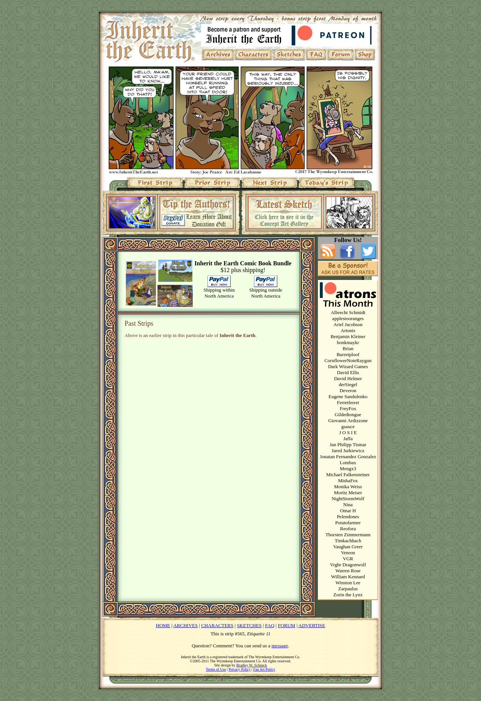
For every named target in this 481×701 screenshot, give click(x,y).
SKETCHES (249, 625)
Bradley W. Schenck (251, 665)
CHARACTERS (217, 625)
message (280, 645)
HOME (163, 625)
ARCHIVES (185, 625)
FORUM (286, 625)
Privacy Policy (239, 669)
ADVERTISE (311, 625)
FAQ (269, 625)
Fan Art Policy (264, 669)
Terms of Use (216, 669)
